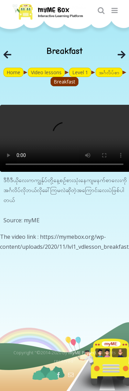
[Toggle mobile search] (101, 10)
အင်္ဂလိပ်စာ (109, 72)
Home (13, 72)
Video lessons (46, 72)
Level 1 (80, 72)
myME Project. (82, 352)
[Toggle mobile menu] (115, 10)
